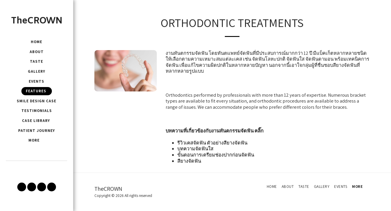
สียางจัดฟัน (189, 161)
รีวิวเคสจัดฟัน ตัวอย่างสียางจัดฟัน (212, 142)
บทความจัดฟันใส (195, 148)
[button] (21, 187)
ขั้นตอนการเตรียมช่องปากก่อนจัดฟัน (215, 155)
